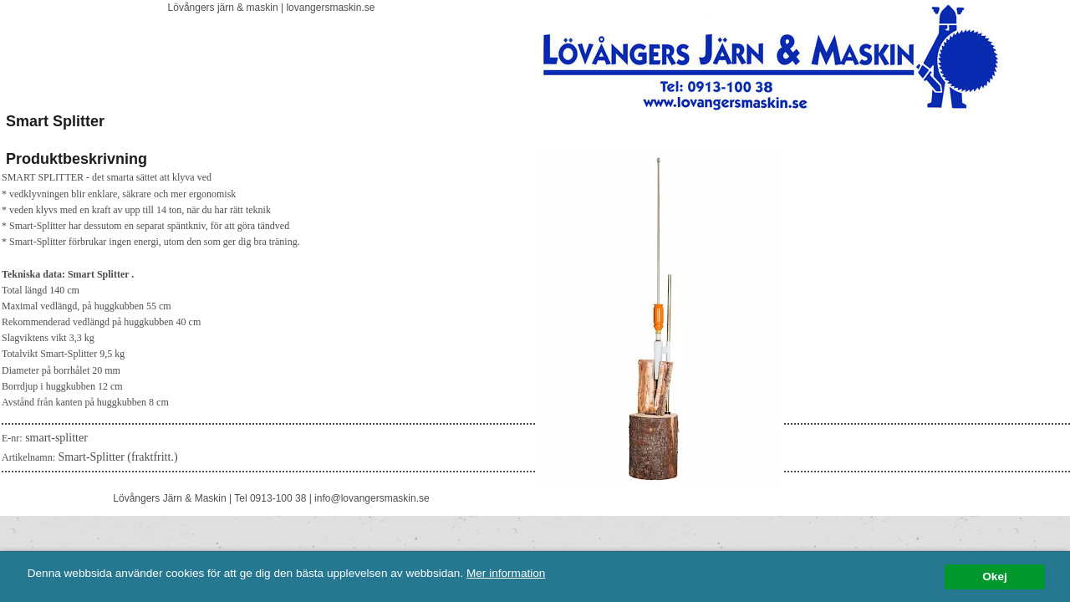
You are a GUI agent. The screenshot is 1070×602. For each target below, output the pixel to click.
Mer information (505, 573)
